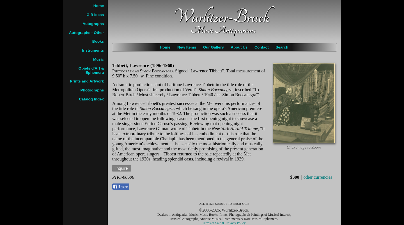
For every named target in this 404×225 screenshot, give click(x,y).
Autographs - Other (86, 33)
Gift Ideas (95, 15)
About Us (239, 47)
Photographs (92, 90)
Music (98, 59)
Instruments (93, 50)
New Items (186, 47)
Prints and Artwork (87, 81)
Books (98, 41)
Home (165, 47)
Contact (261, 47)
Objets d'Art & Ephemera (91, 70)
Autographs (93, 24)
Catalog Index (91, 99)
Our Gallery (213, 47)
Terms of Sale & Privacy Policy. (224, 223)
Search (282, 47)
